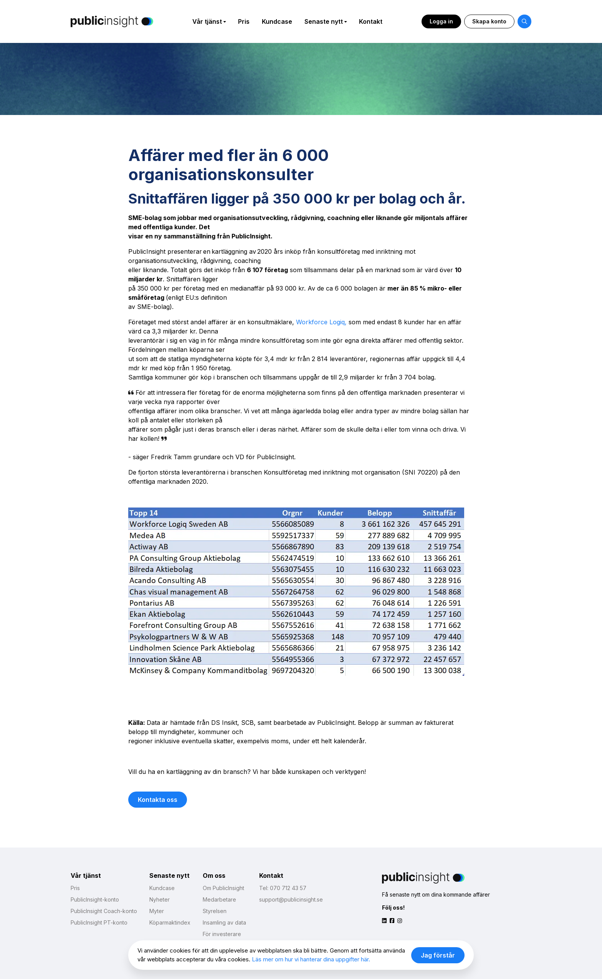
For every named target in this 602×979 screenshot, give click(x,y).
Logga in (441, 21)
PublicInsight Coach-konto (104, 911)
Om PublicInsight (223, 888)
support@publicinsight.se (291, 899)
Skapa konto (489, 21)
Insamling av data (224, 922)
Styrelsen (215, 911)
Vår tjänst (207, 21)
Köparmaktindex (169, 922)
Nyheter (159, 899)
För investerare (222, 934)
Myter (156, 911)
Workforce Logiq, (321, 322)
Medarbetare (219, 899)
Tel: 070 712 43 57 (282, 888)
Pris (244, 21)
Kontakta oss (157, 799)
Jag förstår (438, 955)
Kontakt (370, 21)
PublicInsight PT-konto (99, 922)
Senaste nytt (323, 21)
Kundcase (277, 21)
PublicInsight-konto (95, 899)
